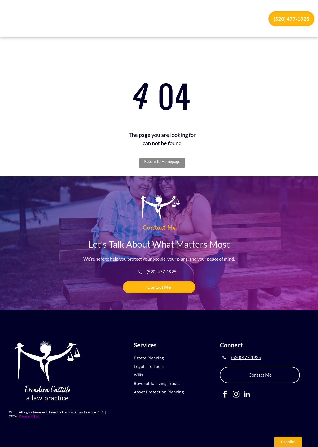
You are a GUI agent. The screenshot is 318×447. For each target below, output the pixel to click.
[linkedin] (247, 395)
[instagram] (236, 395)
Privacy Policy (29, 416)
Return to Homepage (162, 161)
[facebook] (225, 395)
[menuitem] (120, 19)
